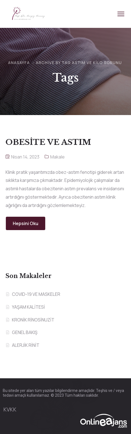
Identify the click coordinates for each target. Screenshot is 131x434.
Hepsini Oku (25, 223)
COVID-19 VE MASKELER (36, 294)
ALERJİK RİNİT (25, 345)
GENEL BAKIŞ (24, 332)
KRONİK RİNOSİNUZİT (33, 320)
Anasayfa (19, 62)
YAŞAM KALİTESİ (28, 307)
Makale (57, 157)
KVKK (9, 409)
